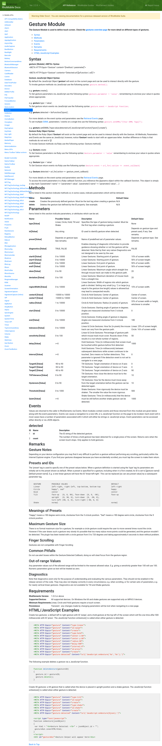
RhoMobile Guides (86, 5)
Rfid (6, 243)
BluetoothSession (11, 67)
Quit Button (9, 343)
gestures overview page (96, 30)
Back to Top (34, 744)
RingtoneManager (11, 279)
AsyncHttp (8, 43)
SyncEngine (9, 313)
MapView (8, 137)
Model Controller (11, 158)
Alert (6, 31)
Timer (7, 325)
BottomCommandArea (13, 61)
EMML (46, 122)
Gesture (7, 110)
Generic (7, 104)
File (6, 95)
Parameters (39, 41)
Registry (8, 234)
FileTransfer (9, 98)
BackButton (9, 49)
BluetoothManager (11, 64)
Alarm (7, 28)
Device (7, 89)
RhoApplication (10, 246)
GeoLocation (9, 107)
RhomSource (9, 273)
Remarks (38, 47)
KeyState (8, 131)
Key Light (8, 134)
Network (8, 170)
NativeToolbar (10, 164)
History (7, 116)
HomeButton (9, 119)
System (7, 316)
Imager (7, 125)
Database (8, 80)
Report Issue (152, 5)
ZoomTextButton (11, 349)
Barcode (8, 55)
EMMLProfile (9, 92)
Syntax (37, 35)
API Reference (69, 5)
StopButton (9, 307)
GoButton (8, 113)
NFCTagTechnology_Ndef (14, 194)
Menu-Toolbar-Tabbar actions (16, 152)
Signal (7, 301)
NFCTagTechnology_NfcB (14, 203)
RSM (6, 282)
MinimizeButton (10, 146)
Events (37, 44)
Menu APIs (9, 149)
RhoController (10, 255)
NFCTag (8, 182)
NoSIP (7, 216)
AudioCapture (10, 46)
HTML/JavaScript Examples (46, 53)
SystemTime (9, 319)
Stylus (7, 310)
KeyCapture (9, 128)
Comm (7, 77)
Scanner (8, 285)
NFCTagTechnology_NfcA (14, 200)
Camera (7, 70)
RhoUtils (8, 276)
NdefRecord (9, 176)
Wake (7, 337)
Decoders (8, 86)
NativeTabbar (10, 161)
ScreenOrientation (11, 288)
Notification (9, 219)
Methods (38, 38)
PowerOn (8, 225)
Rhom (7, 267)
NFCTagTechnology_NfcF (14, 207)
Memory (8, 143)
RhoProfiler (9, 270)
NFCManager (9, 179)
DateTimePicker (10, 83)
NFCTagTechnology (12, 213)
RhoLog (7, 264)
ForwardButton (10, 101)
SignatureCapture (11, 292)
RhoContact (9, 252)
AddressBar (9, 22)
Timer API (8, 322)
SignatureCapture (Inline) (14, 295)
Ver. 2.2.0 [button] (33, 5)
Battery (7, 58)
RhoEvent (8, 261)
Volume (7, 334)
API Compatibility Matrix (14, 19)
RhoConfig (8, 249)
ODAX (7, 222)
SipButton (8, 304)
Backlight (8, 52)
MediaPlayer (9, 140)
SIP (6, 298)
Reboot (7, 240)
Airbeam (8, 25)
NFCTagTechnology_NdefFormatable (18, 197)
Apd (6, 34)
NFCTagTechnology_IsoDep (15, 185)
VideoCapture (10, 331)
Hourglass (8, 122)
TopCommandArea (12, 328)
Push (6, 228)
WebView (8, 340)
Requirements (40, 50)
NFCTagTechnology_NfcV (14, 210)
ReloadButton (10, 237)
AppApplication (10, 40)
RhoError (8, 258)
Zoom (7, 346)
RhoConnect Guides (105, 5)
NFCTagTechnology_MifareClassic (17, 188)
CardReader (9, 74)
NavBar (7, 167)
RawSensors (9, 231)
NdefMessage (10, 173)
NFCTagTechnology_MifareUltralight (18, 191)
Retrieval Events (91, 118)
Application (9, 37)
